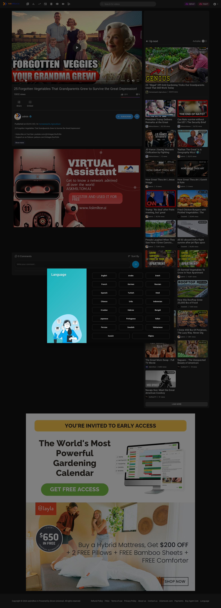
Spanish (104, 293)
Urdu (131, 301)
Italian (157, 319)
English (104, 276)
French (104, 284)
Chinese (104, 301)
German (131, 284)
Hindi (158, 293)
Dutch (157, 276)
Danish (111, 336)
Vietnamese (158, 327)
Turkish (131, 293)
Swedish (130, 327)
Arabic (131, 276)
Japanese (104, 319)
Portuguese (131, 319)
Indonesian (157, 301)
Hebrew (131, 310)
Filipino (151, 336)
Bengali (158, 310)
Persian (104, 327)
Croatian (104, 310)
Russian (157, 284)
